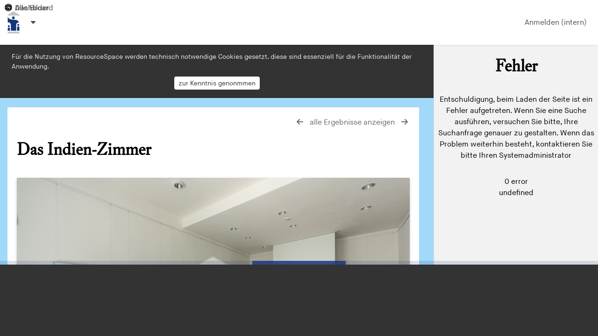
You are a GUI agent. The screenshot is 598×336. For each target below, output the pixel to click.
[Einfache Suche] (516, 60)
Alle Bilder (27, 8)
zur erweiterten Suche (488, 100)
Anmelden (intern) (556, 22)
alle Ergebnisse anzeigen (353, 122)
